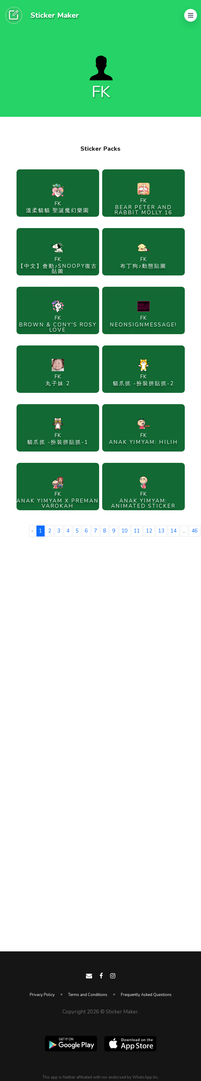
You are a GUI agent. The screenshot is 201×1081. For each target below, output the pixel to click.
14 (173, 530)
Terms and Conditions (87, 995)
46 (195, 530)
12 (149, 530)
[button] (190, 15)
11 (137, 530)
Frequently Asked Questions (146, 995)
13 (161, 530)
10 (124, 530)
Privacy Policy (42, 995)
